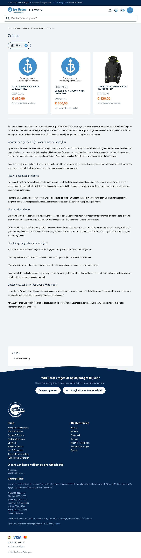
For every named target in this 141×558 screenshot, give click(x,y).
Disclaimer (12, 542)
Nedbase (20, 547)
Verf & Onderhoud (15, 450)
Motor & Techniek (15, 431)
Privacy (21, 542)
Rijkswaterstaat (77, 2)
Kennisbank (75, 435)
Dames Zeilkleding (39, 28)
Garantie (74, 431)
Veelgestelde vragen (80, 446)
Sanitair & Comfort (16, 435)
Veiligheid (12, 443)
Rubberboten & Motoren (18, 458)
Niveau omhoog (23, 358)
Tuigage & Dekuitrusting (18, 454)
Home (10, 28)
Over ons (74, 439)
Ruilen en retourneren (80, 443)
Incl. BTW (35, 10)
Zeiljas (51, 28)
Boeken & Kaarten (16, 446)
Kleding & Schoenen (22, 28)
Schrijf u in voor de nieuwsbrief (84, 390)
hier (57, 524)
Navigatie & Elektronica (18, 428)
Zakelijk (74, 450)
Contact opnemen (48, 390)
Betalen (74, 428)
